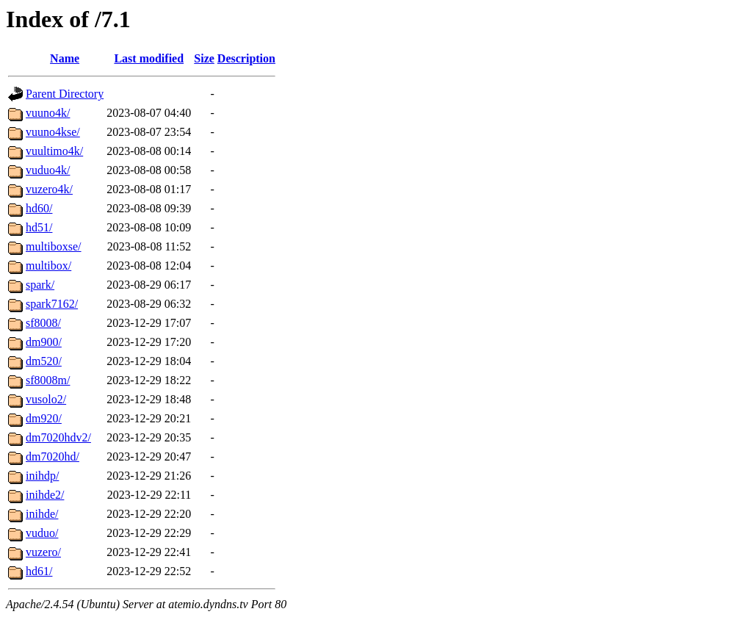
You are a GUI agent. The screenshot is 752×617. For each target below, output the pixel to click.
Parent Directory (65, 93)
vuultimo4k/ (54, 151)
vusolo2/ (46, 399)
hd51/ (39, 227)
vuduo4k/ (48, 170)
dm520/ (44, 361)
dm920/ (44, 418)
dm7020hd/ (52, 456)
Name (64, 58)
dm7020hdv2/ (58, 437)
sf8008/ (43, 323)
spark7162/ (52, 303)
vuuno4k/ (48, 113)
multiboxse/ (54, 246)
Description (246, 58)
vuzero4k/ (49, 189)
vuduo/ (42, 533)
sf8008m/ (48, 380)
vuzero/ (43, 552)
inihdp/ (42, 475)
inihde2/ (45, 494)
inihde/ (42, 514)
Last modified (149, 58)
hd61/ (39, 571)
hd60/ (39, 208)
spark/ (40, 284)
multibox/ (48, 265)
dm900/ (44, 342)
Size (204, 58)
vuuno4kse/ (53, 132)
